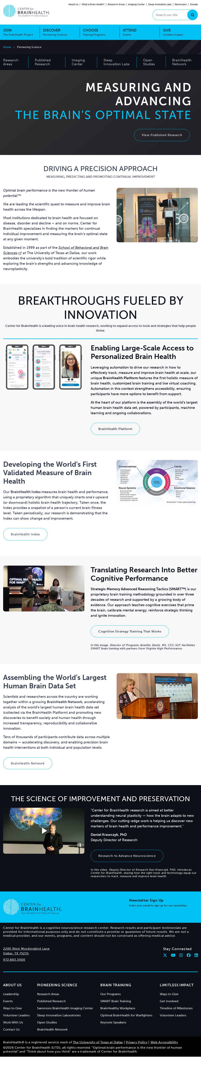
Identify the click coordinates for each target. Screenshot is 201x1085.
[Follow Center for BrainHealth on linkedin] (196, 983)
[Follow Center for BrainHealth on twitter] (165, 983)
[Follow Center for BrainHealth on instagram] (181, 983)
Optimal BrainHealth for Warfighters (126, 1043)
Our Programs (110, 1022)
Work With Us (13, 1051)
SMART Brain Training (115, 1029)
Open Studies (47, 1051)
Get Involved (169, 1029)
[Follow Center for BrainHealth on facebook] (189, 983)
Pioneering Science (57, 1013)
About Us (73, 4)
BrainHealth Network (28, 792)
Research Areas (116, 4)
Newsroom (181, 4)
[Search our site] (175, 14)
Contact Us (11, 1058)
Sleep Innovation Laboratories (59, 1043)
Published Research (51, 1029)
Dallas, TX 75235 (16, 982)
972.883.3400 (14, 988)
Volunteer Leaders (16, 1043)
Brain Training (115, 1013)
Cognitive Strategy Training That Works (129, 660)
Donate (194, 4)
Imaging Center (136, 4)
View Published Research (162, 149)
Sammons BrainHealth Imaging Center (65, 1036)
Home (7, 47)
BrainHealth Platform (115, 457)
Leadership (11, 1022)
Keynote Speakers (113, 1051)
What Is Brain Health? (93, 4)
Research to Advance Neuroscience (127, 884)
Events (8, 1029)
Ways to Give (12, 1036)
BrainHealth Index (25, 562)
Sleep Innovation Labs (159, 4)
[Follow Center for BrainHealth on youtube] (173, 983)
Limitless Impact (177, 1013)
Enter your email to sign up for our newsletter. (158, 934)
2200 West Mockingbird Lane (26, 977)
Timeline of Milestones (176, 1036)
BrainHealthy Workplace (117, 1036)
